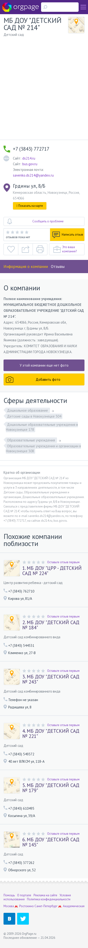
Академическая (73, 906)
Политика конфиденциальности (48, 899)
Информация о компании (26, 266)
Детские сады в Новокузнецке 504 (34, 416)
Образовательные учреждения (31, 440)
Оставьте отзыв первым (63, 562)
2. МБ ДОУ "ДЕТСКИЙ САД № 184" (50, 625)
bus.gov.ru (29, 164)
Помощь (9, 895)
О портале (24, 895)
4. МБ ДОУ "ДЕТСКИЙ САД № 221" (50, 733)
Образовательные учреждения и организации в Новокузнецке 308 (43, 448)
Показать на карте (29, 206)
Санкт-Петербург (45, 906)
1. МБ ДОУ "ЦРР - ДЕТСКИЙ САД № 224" (52, 571)
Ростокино (26, 906)
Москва (9, 906)
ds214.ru (28, 158)
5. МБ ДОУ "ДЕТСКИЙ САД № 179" (50, 788)
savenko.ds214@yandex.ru (33, 175)
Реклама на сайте (45, 895)
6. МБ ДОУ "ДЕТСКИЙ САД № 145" (50, 842)
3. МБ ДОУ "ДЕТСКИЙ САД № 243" (50, 679)
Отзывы (58, 266)
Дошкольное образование (28, 410)
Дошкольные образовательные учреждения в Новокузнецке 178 (42, 427)
